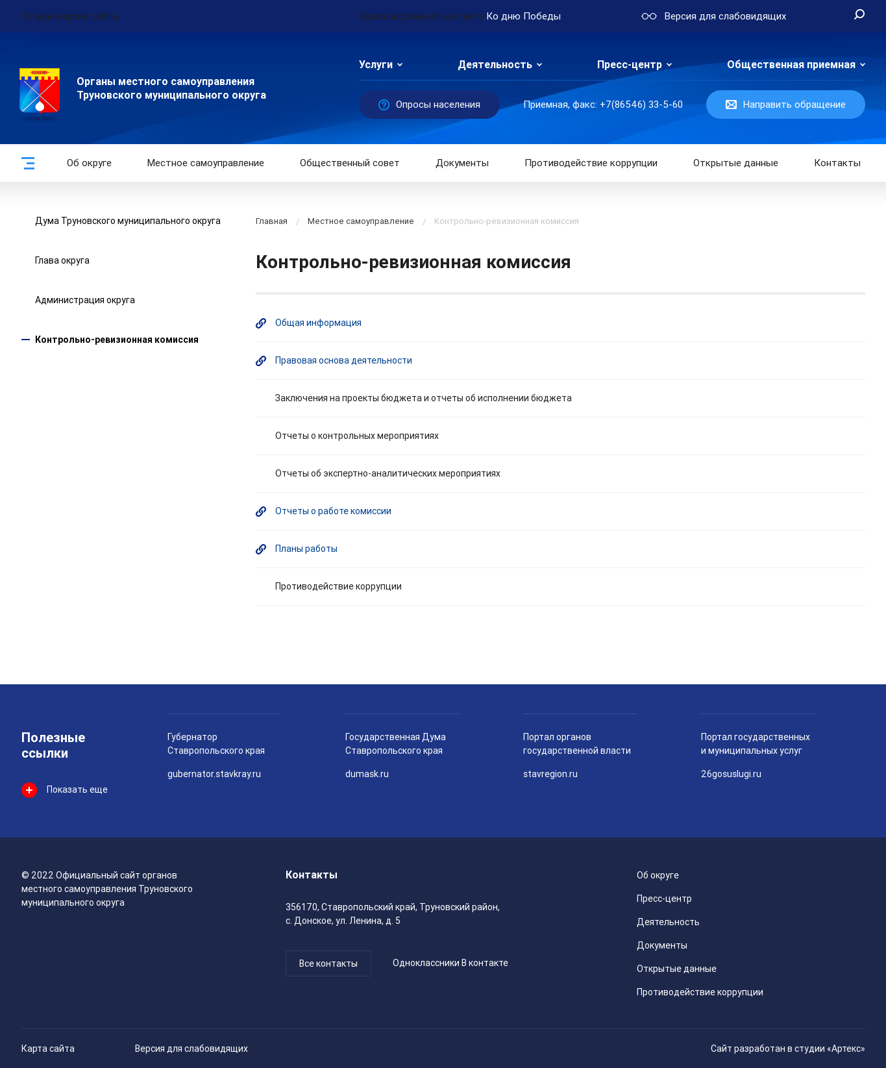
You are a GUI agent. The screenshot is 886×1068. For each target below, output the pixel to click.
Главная (272, 221)
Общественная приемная (791, 64)
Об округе (89, 163)
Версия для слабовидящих (191, 1048)
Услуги (376, 64)
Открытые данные (677, 968)
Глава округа (62, 260)
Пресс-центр (629, 64)
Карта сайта (48, 1048)
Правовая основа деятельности (343, 360)
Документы (462, 163)
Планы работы (306, 548)
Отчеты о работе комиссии (333, 511)
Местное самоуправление (205, 163)
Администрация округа (85, 300)
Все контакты (328, 963)
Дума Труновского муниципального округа (128, 221)
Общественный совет (350, 163)
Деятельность (495, 64)
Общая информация (318, 322)
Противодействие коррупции (591, 163)
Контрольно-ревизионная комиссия (117, 339)
